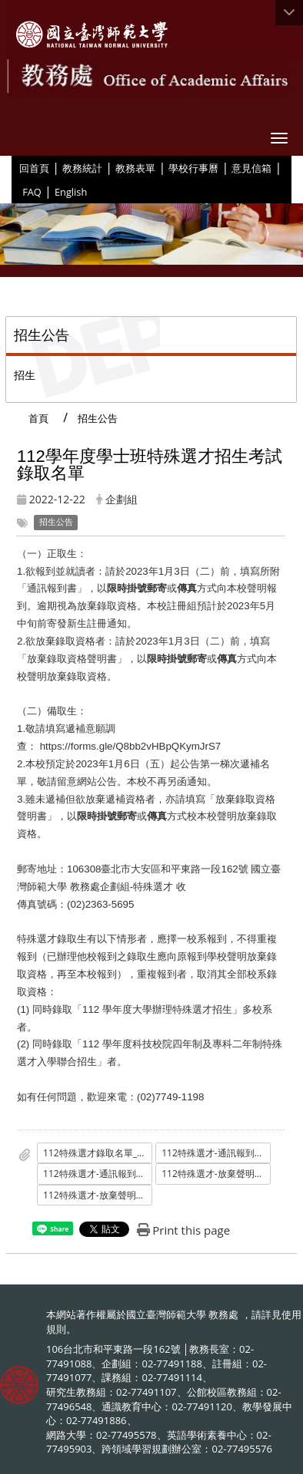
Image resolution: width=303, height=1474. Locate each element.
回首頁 (34, 168)
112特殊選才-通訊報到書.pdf (216, 1152)
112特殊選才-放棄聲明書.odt (97, 1195)
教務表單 (135, 168)
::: (14, 167)
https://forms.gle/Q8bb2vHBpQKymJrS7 (132, 746)
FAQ (32, 192)
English (71, 192)
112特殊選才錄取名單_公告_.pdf (97, 1152)
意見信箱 (251, 168)
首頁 (38, 418)
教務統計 (82, 168)
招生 (24, 375)
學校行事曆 (193, 168)
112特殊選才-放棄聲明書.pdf (216, 1173)
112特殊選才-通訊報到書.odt (97, 1173)
